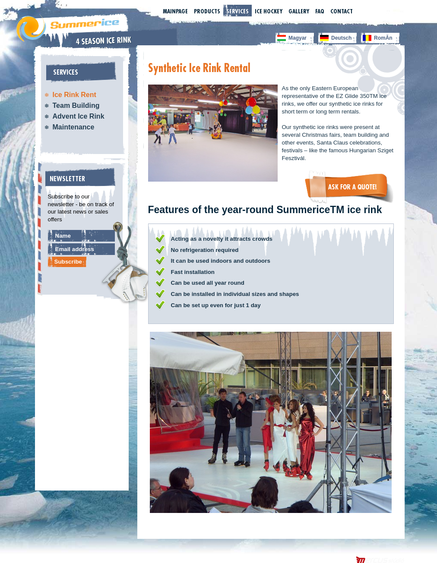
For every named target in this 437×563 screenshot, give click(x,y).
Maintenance (74, 127)
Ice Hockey (268, 11)
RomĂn (383, 38)
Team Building (76, 105)
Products (207, 11)
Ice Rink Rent (74, 94)
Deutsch (341, 38)
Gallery (298, 11)
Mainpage (175, 11)
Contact (341, 11)
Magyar (297, 38)
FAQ (319, 11)
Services (237, 11)
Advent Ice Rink (78, 116)
